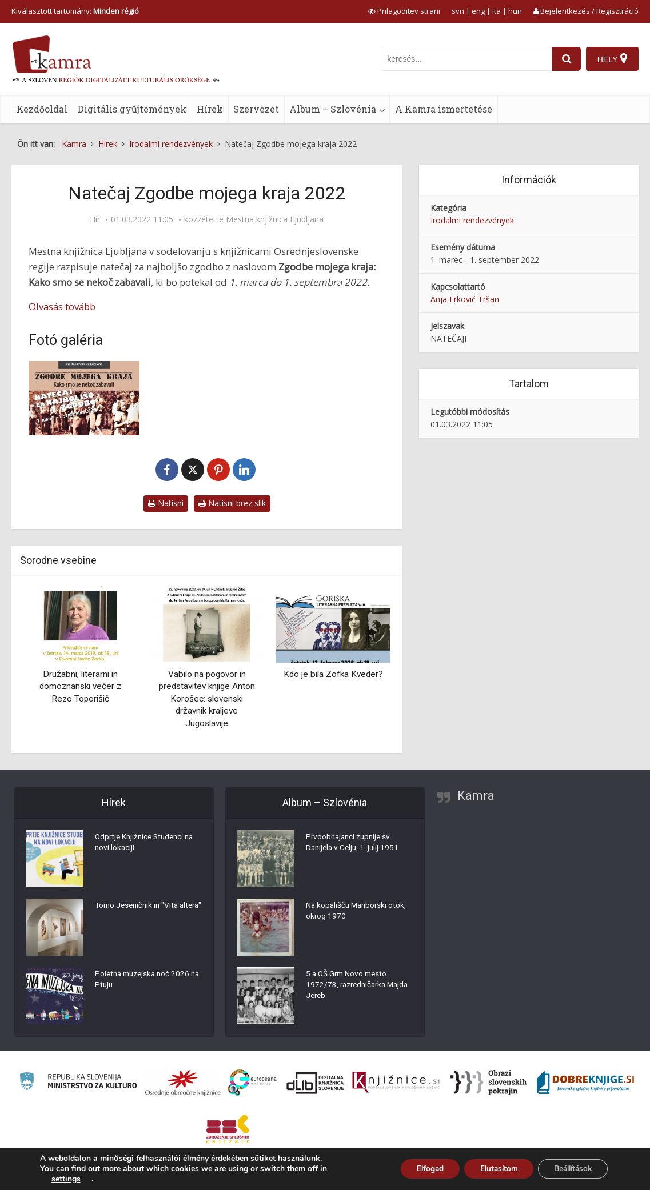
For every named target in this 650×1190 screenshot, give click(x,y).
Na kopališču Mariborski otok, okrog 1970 (358, 913)
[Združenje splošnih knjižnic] (227, 1129)
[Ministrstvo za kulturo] (78, 1083)
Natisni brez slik (232, 503)
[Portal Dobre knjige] (585, 1082)
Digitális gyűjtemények (132, 109)
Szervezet (256, 109)
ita (496, 11)
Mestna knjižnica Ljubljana (275, 219)
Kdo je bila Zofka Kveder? (333, 674)
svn (458, 11)
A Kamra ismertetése (443, 109)
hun (515, 11)
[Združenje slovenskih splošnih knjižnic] (396, 1082)
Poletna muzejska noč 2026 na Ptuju (145, 981)
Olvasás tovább (62, 306)
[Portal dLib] (315, 1082)
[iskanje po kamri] (465, 59)
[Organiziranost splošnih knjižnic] (183, 1082)
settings (66, 1179)
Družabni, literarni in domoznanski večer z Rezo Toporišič (80, 686)
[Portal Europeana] (252, 1082)
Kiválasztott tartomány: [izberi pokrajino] (75, 11)
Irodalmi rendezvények (472, 220)
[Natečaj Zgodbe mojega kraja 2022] (84, 398)
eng (478, 11)
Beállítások (570, 1168)
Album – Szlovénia (332, 109)
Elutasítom (490, 1168)
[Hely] (612, 59)
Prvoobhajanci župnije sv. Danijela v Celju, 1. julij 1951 (354, 844)
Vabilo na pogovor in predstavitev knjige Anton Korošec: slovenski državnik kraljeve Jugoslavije (207, 698)
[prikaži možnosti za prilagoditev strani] (404, 11)
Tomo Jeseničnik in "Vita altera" (139, 913)
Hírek (210, 109)
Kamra (476, 795)
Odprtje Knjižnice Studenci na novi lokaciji (147, 844)
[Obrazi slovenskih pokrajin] (488, 1082)
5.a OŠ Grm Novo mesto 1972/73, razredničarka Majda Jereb (348, 987)
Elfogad (418, 1168)
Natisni (166, 503)
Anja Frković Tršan (464, 299)
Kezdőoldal (42, 109)
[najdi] (565, 59)
